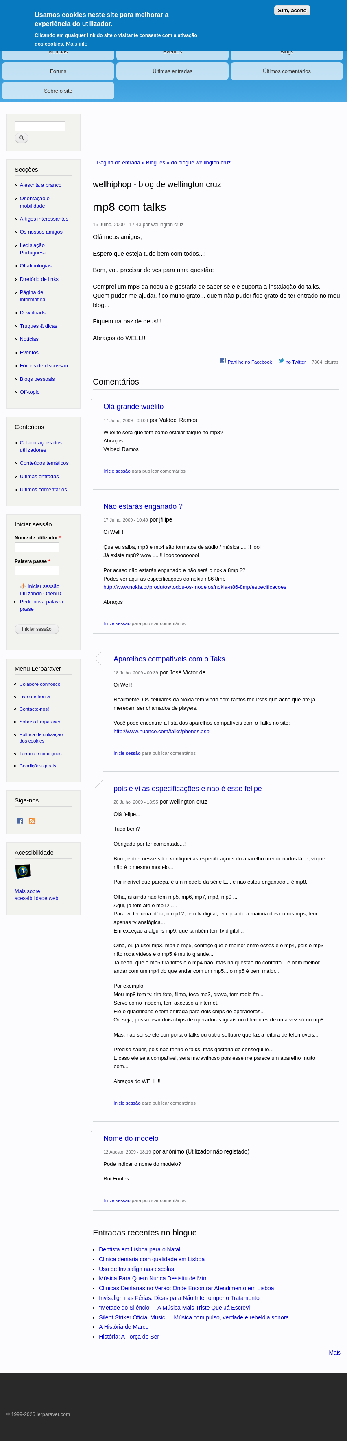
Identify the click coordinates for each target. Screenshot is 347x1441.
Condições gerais (38, 765)
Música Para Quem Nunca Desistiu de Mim (153, 1278)
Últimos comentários (287, 71)
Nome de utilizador (38, 538)
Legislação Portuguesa (33, 249)
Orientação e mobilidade (35, 202)
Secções (26, 169)
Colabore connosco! (41, 684)
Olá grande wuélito (133, 406)
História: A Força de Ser (129, 1336)
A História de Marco (123, 1327)
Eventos (172, 52)
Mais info (76, 38)
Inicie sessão (116, 471)
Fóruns (58, 71)
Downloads (33, 312)
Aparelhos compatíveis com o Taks (169, 659)
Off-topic (29, 392)
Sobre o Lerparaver (40, 721)
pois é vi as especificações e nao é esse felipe (187, 789)
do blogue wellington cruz (201, 162)
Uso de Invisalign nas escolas (136, 1269)
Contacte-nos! (34, 709)
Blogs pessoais (37, 379)
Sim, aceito (292, 5)
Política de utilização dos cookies (41, 737)
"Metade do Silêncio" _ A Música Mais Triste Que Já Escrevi (174, 1307)
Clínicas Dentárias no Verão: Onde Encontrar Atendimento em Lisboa (186, 1288)
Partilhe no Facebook (246, 361)
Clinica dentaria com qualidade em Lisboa (152, 1259)
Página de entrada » (121, 162)
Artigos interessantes (44, 219)
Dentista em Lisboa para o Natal (139, 1249)
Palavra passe (32, 561)
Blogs (287, 52)
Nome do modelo (130, 1138)
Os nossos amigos (41, 232)
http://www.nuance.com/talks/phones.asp (161, 731)
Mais (335, 1352)
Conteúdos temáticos (44, 463)
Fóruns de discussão (44, 365)
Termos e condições (41, 753)
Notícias (58, 52)
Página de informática (33, 296)
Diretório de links (39, 279)
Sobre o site (58, 91)
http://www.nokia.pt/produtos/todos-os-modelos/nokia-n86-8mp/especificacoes (194, 587)
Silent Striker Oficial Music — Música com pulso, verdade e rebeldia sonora (194, 1317)
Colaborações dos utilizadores (41, 446)
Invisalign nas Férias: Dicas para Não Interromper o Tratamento (179, 1298)
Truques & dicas (38, 326)
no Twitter (292, 361)
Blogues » (158, 162)
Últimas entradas (172, 71)
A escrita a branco (40, 185)
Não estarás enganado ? (143, 506)
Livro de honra (35, 696)
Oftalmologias (36, 266)
